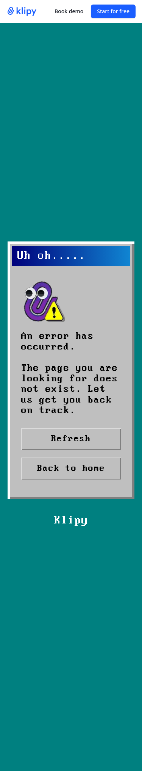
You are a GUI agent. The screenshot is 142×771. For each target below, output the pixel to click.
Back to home (71, 468)
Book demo (69, 11)
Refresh (71, 439)
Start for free (113, 11)
